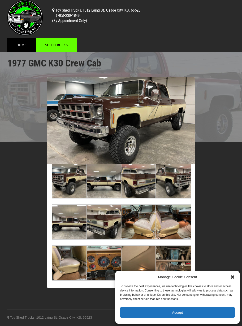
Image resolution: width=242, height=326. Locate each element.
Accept (177, 312)
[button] (232, 277)
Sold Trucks (56, 45)
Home (21, 45)
